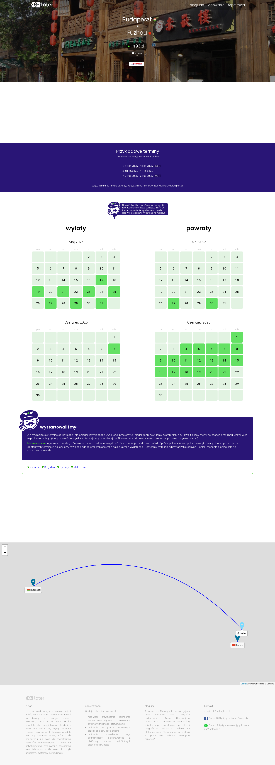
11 (114, 268)
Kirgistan (49, 467)
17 (101, 280)
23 (89, 291)
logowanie (216, 5)
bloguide (197, 5)
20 (50, 291)
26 (38, 303)
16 (89, 280)
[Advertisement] (137, 512)
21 (63, 291)
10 (101, 268)
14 (63, 280)
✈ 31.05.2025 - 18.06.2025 (137, 166)
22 (76, 291)
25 (114, 291)
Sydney (64, 467)
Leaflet (244, 684)
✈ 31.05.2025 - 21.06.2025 (137, 176)
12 (38, 280)
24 (101, 291)
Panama (35, 467)
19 (38, 291)
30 (89, 303)
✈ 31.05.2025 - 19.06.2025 (137, 171)
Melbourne (80, 467)
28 (63, 303)
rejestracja (236, 5)
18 (114, 280)
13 (50, 280)
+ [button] (5, 547)
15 (76, 280)
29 (76, 303)
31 (101, 303)
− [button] (5, 552)
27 (50, 303)
